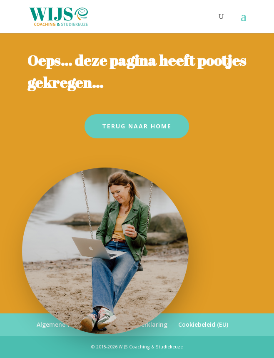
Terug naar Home (137, 126)
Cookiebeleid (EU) (203, 324)
